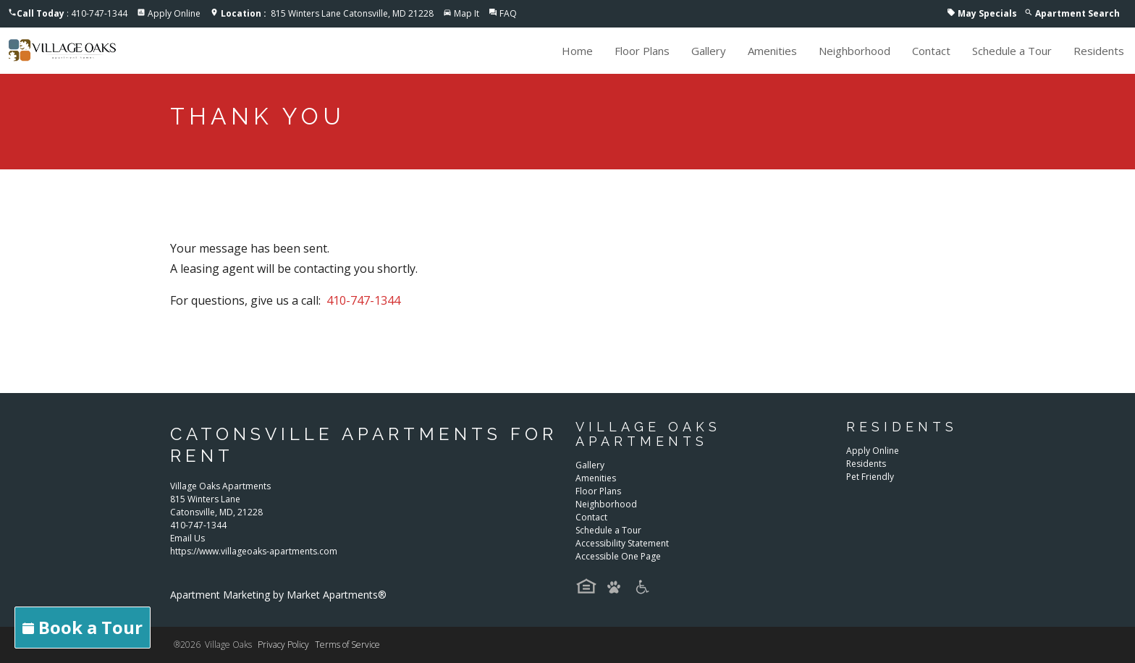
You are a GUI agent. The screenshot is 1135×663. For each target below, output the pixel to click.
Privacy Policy (283, 644)
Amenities (772, 50)
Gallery (708, 50)
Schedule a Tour (1012, 50)
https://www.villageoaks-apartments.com (253, 551)
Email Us (187, 538)
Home (577, 50)
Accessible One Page (618, 556)
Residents (1098, 50)
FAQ (508, 13)
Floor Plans (642, 50)
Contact (931, 50)
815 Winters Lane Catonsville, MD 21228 (327, 13)
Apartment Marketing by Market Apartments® (278, 594)
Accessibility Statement (622, 543)
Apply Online (174, 13)
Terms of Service (347, 644)
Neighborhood (854, 50)
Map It (466, 13)
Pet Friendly (870, 476)
